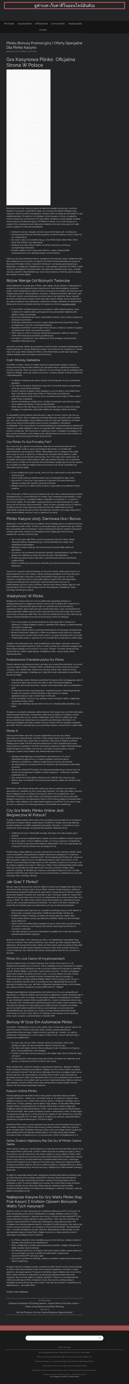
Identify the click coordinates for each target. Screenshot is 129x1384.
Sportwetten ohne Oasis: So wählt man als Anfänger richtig (64, 1366)
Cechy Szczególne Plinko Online (26, 136)
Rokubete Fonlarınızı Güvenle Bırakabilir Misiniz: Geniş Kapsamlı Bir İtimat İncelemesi (64, 1370)
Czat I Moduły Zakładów (23, 80)
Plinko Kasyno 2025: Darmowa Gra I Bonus (30, 86)
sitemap (43, 30)
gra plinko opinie (68, 304)
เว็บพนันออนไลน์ (75, 24)
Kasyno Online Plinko (22, 109)
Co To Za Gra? (19, 199)
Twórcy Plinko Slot (21, 159)
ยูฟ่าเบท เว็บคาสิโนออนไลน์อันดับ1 (64, 5)
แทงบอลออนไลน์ (24, 24)
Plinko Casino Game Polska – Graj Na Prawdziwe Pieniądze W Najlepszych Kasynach (28, 143)
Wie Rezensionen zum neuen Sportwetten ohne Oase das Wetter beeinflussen (64, 1361)
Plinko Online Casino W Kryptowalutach (29, 104)
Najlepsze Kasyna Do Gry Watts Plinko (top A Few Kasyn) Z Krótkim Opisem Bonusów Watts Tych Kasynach (30, 120)
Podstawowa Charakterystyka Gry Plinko (29, 91)
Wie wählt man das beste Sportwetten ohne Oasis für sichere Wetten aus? (64, 1357)
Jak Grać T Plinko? (20, 101)
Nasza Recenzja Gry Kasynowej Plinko (28, 149)
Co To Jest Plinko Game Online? (26, 138)
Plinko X (16, 94)
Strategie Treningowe (22, 170)
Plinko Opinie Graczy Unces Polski (27, 167)
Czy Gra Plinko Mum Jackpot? (25, 157)
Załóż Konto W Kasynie (23, 130)
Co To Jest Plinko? (20, 196)
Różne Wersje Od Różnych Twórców (28, 78)
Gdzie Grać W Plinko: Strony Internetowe (30, 133)
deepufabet (74, 1376)
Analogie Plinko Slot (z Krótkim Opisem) (29, 194)
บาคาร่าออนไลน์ (57, 24)
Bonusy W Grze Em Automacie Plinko (28, 107)
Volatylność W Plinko (22, 88)
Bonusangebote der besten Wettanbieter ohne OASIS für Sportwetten (64, 1352)
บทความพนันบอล (21, 1292)
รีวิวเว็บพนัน (9, 24)
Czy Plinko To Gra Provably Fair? (26, 83)
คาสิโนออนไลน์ (41, 24)
